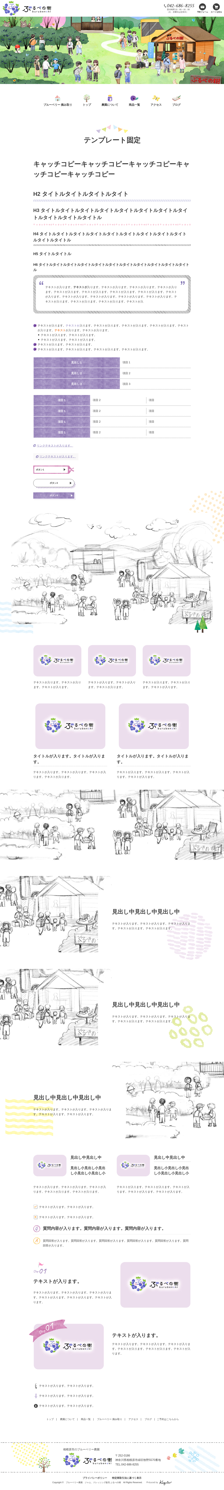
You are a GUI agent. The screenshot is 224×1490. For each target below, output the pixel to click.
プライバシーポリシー (95, 1481)
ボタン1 (42, 470)
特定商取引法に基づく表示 (126, 1481)
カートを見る (216, 12)
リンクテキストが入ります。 (55, 445)
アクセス (156, 104)
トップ (87, 104)
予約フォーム (202, 12)
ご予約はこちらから (168, 1422)
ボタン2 (54, 484)
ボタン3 (54, 498)
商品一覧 (134, 104)
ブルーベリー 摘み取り (57, 104)
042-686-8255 (180, 6)
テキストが (73, 325)
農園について (110, 104)
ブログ (176, 104)
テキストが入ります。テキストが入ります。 (67, 1388)
